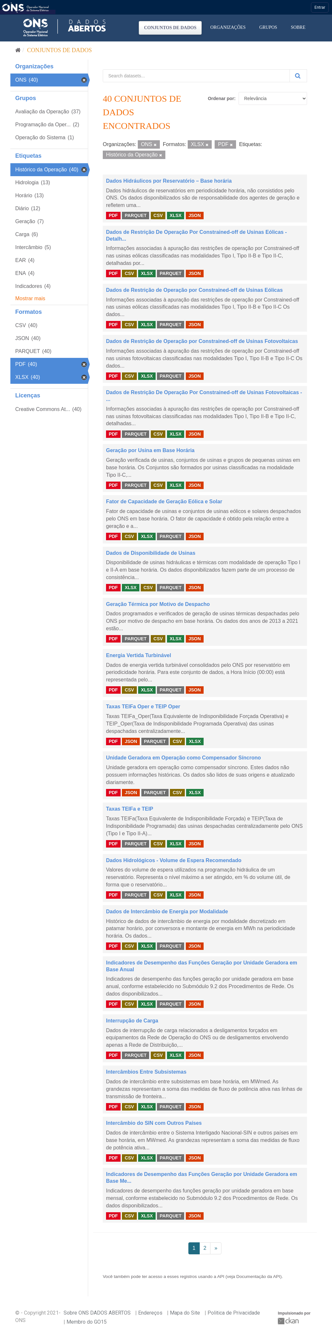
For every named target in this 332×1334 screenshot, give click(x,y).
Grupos (268, 27)
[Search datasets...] (196, 75)
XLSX (176, 215)
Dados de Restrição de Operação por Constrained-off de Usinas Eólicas (194, 290)
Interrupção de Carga (132, 1020)
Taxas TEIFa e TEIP (129, 809)
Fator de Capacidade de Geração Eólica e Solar (164, 501)
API (220, 1276)
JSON (194, 215)
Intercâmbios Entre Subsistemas (146, 1072)
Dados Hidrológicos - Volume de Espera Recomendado (174, 860)
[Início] (18, 50)
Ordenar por (221, 98)
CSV (158, 215)
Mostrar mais (30, 298)
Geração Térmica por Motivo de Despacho (158, 604)
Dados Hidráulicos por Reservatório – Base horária (169, 181)
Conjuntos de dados (170, 27)
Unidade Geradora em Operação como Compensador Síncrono (183, 757)
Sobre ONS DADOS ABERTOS (97, 1313)
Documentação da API (258, 1276)
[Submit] (298, 75)
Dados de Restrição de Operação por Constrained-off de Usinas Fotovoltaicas (202, 341)
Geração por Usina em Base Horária (150, 450)
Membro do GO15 (86, 1322)
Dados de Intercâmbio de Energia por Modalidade (167, 911)
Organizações (228, 27)
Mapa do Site (185, 1313)
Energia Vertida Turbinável (138, 655)
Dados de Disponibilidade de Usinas (151, 553)
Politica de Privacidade (234, 1313)
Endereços (150, 1313)
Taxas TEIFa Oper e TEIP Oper (143, 706)
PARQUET (136, 215)
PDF (113, 215)
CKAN (289, 1320)
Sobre (298, 27)
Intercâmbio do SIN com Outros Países (154, 1123)
